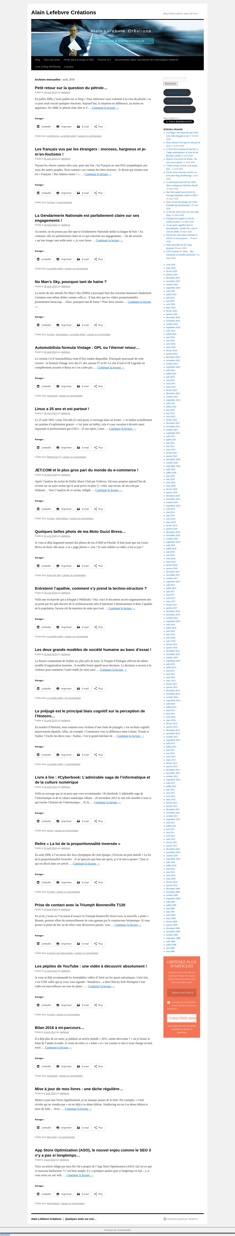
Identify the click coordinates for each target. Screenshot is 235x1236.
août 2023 (170, 370)
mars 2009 (171, 918)
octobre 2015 (172, 657)
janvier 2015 (171, 687)
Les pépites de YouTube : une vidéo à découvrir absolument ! (91, 966)
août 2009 (170, 902)
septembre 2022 (173, 400)
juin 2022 (170, 410)
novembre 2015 (173, 654)
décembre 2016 (173, 611)
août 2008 (170, 941)
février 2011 (171, 842)
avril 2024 (170, 344)
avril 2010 (170, 875)
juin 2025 (170, 297)
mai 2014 (170, 713)
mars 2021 (171, 449)
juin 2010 (170, 869)
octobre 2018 (172, 538)
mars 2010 (171, 878)
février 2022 (171, 420)
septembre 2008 (173, 938)
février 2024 (171, 350)
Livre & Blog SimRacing (47, 66)
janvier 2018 (171, 568)
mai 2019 (170, 515)
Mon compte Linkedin (178, 101)
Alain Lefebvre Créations (63, 12)
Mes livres (52, 1137)
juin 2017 (170, 591)
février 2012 (171, 803)
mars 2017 (171, 601)
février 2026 (171, 271)
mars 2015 (171, 680)
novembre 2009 (173, 892)
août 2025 (170, 291)
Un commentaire (73, 698)
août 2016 (170, 624)
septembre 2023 (173, 367)
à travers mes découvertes (60, 953)
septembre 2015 (173, 661)
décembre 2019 (173, 495)
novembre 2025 (173, 281)
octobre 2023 (172, 363)
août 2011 (170, 822)
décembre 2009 (173, 888)
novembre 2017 (173, 575)
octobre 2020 (172, 462)
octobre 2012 (172, 776)
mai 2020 (170, 479)
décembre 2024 (173, 317)
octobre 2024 (172, 324)
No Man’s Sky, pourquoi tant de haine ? (71, 282)
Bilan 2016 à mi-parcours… (59, 1027)
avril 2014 (170, 717)
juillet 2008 (171, 944)
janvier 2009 (171, 925)
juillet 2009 (171, 905)
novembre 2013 (173, 733)
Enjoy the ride (53, 575)
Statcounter (5, 1234)
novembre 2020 (173, 459)
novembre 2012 (173, 773)
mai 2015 (170, 674)
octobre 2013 (172, 736)
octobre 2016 (172, 618)
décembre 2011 (173, 809)
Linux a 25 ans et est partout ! (62, 409)
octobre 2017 (172, 578)
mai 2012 (170, 793)
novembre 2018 (173, 535)
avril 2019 (170, 519)
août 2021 (170, 436)
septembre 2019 (173, 505)
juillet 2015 (171, 667)
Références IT (54, 457)
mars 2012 (171, 799)
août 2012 (170, 783)
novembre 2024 (173, 321)
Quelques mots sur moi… (80, 1218)
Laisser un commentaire (89, 136)
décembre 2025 (173, 278)
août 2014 (170, 703)
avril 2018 (170, 558)
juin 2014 (170, 710)
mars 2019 (171, 522)
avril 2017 (170, 598)
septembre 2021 (173, 433)
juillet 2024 (171, 334)
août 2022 (170, 403)
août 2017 (170, 585)
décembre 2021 (173, 423)
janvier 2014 (171, 727)
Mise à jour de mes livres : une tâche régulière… (79, 1089)
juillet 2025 (171, 294)
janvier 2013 (171, 766)
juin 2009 (170, 908)
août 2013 (170, 743)
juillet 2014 (171, 707)
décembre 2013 (173, 730)
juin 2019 (170, 512)
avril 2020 (170, 482)
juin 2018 (170, 552)
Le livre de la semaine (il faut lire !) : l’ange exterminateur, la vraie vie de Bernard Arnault (182, 152)
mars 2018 (171, 562)
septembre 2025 (173, 287)
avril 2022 (170, 416)
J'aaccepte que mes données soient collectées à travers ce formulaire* (181, 1005)
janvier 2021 (171, 456)
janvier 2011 (171, 845)
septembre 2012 (173, 779)
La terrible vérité (68, 136)
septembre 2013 (173, 740)
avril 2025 (170, 304)
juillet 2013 (171, 746)
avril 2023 (170, 383)
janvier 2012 (171, 806)
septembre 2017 (173, 581)
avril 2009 (170, 915)
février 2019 (171, 525)
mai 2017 (170, 595)
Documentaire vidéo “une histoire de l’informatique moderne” (147, 59)
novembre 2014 (173, 694)
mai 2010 (170, 872)
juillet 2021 (171, 439)
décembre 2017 (173, 571)
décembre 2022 (173, 393)
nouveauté (52, 396)
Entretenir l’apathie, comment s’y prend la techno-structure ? (91, 588)
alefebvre (65, 92)
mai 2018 (170, 555)
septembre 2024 (173, 327)
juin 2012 (170, 789)
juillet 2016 (171, 628)
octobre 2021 (172, 429)
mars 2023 (171, 387)
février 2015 (171, 684)
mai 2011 (170, 832)
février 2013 (171, 763)
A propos (68, 66)
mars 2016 (171, 641)
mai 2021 (170, 446)
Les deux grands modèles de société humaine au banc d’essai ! (93, 649)
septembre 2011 (173, 819)
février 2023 (171, 390)
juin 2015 (170, 670)
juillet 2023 (171, 373)
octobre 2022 (172, 396)
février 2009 (171, 921)
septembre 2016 (173, 621)
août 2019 (170, 509)
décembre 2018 (173, 532)
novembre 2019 (173, 499)
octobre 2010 (172, 855)
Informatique (62, 334)
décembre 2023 (173, 357)
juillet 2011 (171, 826)
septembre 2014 (173, 700)
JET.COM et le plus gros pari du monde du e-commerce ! (86, 470)
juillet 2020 (171, 472)
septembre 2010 (173, 859)
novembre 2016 (173, 614)
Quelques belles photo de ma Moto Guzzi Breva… (80, 531)
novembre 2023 (173, 360)
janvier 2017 (171, 608)
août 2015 (170, 664)
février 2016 (171, 644)
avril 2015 (170, 677)
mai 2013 (170, 753)
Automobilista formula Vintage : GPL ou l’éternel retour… (87, 347)
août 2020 (170, 469)
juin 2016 (170, 631)
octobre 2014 (172, 697)
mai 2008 (170, 951)
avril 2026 (170, 264)
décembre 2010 (173, 849)
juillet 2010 (171, 865)
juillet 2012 (171, 786)
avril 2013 (170, 756)
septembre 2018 (173, 542)
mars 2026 (171, 268)
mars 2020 (171, 486)
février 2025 (171, 311)
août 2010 (170, 862)
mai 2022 (170, 413)
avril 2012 (170, 796)
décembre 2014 (173, 690)
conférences (53, 136)
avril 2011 (170, 836)
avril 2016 (170, 637)
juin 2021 (170, 443)
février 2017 (171, 604)
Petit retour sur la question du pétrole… (71, 88)
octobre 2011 (172, 816)
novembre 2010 (173, 852)
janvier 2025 (171, 314)
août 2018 (170, 545)
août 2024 (170, 330)
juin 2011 (170, 829)
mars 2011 (171, 839)
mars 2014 (171, 720)
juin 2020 (170, 476)
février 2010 (171, 882)
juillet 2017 (171, 588)
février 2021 (171, 453)
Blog (37, 59)
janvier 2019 (171, 528)
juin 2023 (170, 377)
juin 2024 (170, 337)
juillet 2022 (171, 406)
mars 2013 (171, 760)
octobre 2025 (172, 284)
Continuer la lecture (105, 107)
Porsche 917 (104, 59)
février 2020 (171, 489)
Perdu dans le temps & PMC (79, 59)
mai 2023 (170, 380)
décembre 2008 (173, 928)
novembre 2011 (173, 812)
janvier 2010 (171, 885)
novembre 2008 (173, 931)
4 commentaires (64, 202)
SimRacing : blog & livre (179, 109)
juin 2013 (170, 750)
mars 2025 (171, 307)
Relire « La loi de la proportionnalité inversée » (77, 843)
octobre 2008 (172, 935)
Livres (50, 830)
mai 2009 (170, 911)
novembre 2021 (173, 426)
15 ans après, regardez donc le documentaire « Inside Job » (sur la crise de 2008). (181, 228)
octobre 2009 (172, 895)
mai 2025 (170, 301)
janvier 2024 (171, 354)
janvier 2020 (171, 492)
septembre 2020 (173, 466)
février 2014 (171, 723)
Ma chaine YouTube (177, 92)
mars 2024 (171, 347)
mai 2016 (170, 634)
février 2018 (171, 565)
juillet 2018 (171, 548)
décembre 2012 (173, 769)
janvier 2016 (171, 647)
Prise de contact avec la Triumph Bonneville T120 (80, 905)
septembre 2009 (173, 898)
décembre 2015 (173, 651)
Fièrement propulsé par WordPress (182, 1219)
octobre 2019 (172, 502)
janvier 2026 (171, 274)
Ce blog (51, 202)
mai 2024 (170, 340)
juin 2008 (170, 948)
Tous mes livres (52, 59)
